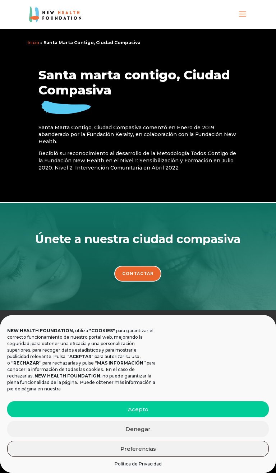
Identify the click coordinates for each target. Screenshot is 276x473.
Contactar (137, 273)
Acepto (138, 409)
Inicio (33, 42)
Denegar (138, 429)
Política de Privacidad (138, 464)
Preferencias (138, 448)
